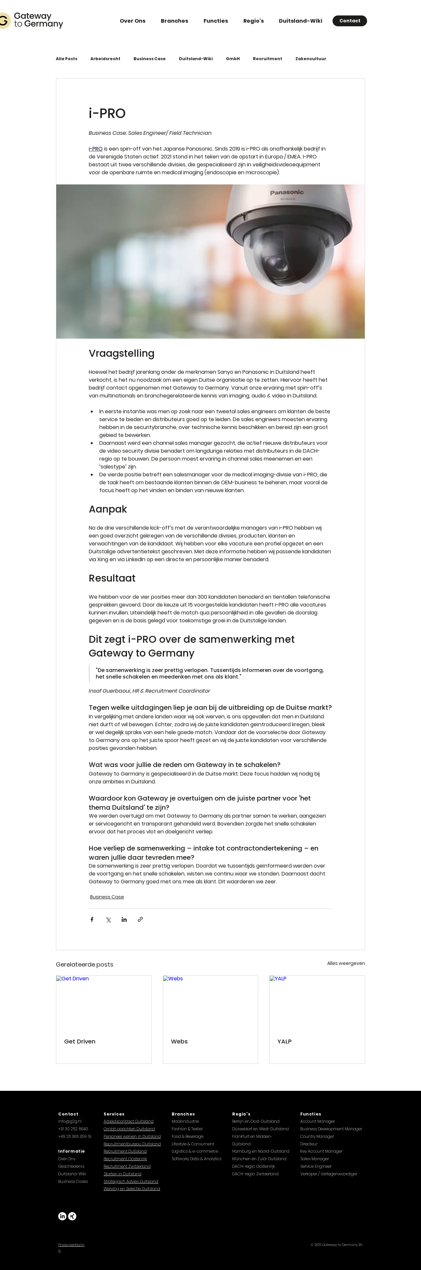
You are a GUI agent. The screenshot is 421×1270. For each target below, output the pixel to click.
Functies (310, 1114)
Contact (68, 1114)
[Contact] (350, 20)
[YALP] (317, 1002)
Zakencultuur (310, 58)
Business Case (150, 58)
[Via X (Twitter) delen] (108, 919)
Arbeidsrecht (105, 58)
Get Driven (79, 1041)
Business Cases (73, 1181)
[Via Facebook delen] (92, 919)
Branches (183, 1114)
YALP (285, 1041)
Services (114, 1114)
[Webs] (210, 1002)
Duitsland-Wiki (196, 58)
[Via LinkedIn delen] (124, 919)
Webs (179, 1041)
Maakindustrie (185, 1121)
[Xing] (72, 1216)
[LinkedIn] (62, 1216)
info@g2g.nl (70, 1121)
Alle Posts (66, 58)
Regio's (241, 1114)
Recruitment (267, 58)
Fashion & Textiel (187, 1129)
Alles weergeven (346, 963)
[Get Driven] (103, 1002)
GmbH (233, 58)
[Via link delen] (140, 919)
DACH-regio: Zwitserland (255, 1174)
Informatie (71, 1151)
